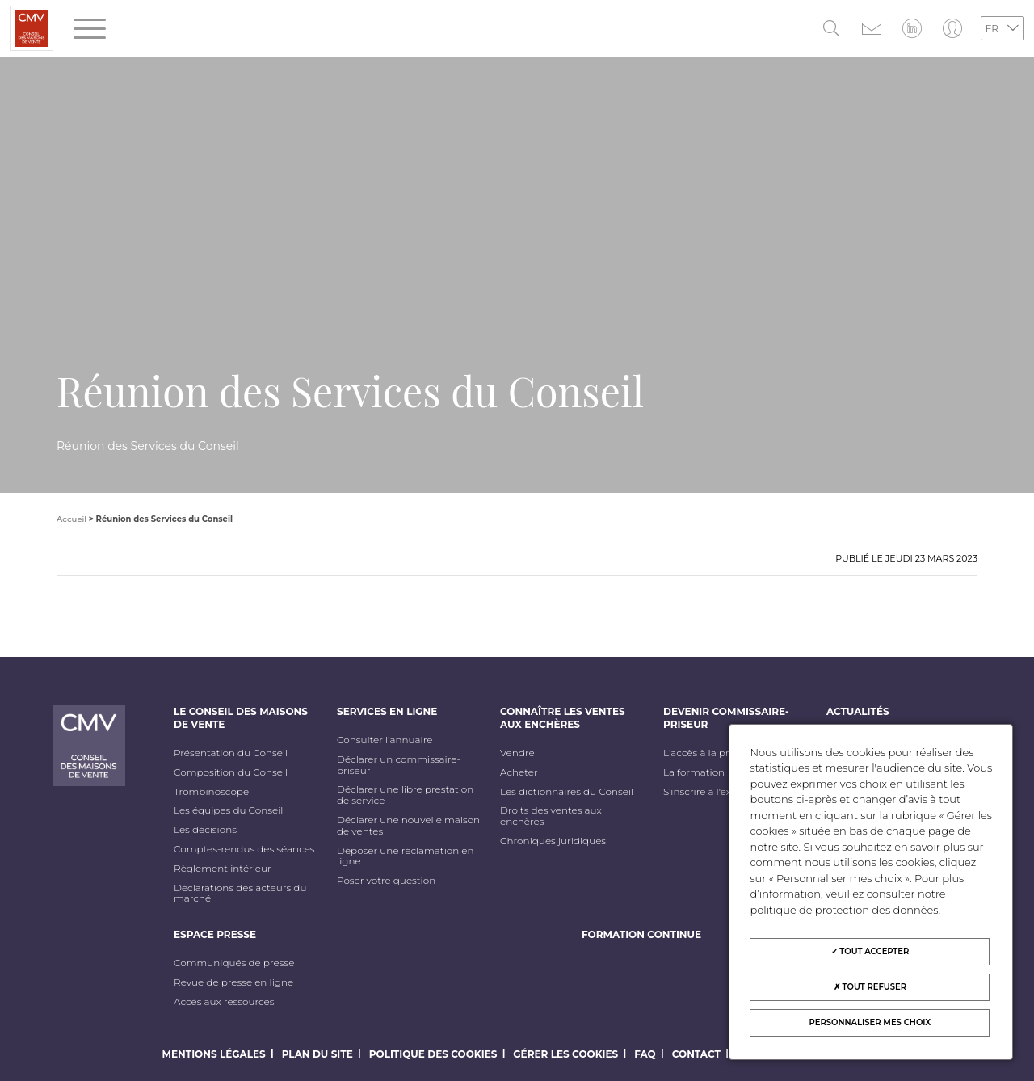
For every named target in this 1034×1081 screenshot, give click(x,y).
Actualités (857, 711)
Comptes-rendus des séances (244, 849)
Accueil (71, 519)
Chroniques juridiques (553, 841)
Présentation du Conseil (231, 753)
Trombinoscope (211, 791)
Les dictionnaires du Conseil (566, 791)
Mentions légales (214, 1054)
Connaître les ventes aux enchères (562, 717)
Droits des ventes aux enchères (551, 816)
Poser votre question (386, 880)
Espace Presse (215, 934)
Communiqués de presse (234, 963)
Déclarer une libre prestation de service (405, 795)
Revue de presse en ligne (233, 982)
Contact (696, 1054)
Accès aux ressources (224, 1001)
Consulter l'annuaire (384, 740)
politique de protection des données (844, 909)
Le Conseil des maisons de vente (241, 717)
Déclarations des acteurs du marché (240, 893)
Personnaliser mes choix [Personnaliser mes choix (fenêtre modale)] (870, 1022)
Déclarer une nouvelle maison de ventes (408, 825)
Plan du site (317, 1054)
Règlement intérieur (222, 868)
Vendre (517, 753)
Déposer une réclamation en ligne (405, 856)
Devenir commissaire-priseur (726, 717)
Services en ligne (387, 711)
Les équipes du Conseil (229, 810)
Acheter (519, 772)
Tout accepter (870, 951)
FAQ (645, 1054)
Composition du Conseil (231, 772)
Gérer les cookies (565, 1054)
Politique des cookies (433, 1054)
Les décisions (205, 829)
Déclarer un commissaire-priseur (398, 765)
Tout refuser (870, 987)
